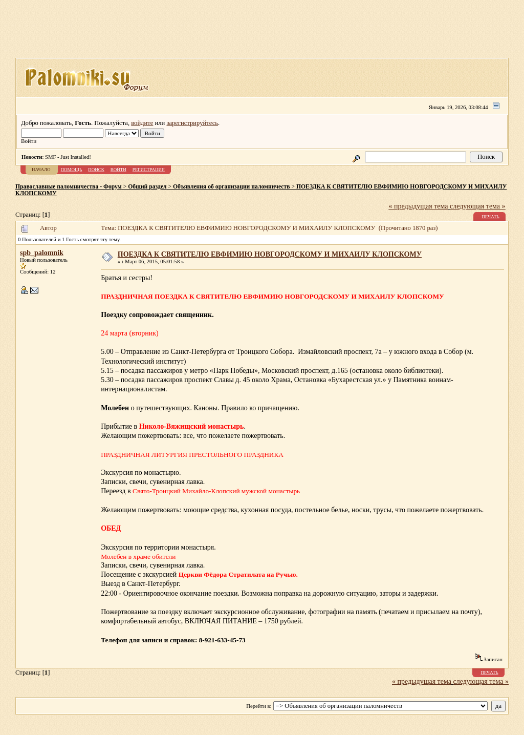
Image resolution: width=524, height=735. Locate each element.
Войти (118, 169)
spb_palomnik (41, 253)
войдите (142, 123)
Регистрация (149, 169)
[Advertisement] (262, 32)
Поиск (96, 169)
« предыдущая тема (418, 206)
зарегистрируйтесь (192, 123)
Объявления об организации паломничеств (231, 186)
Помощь (71, 169)
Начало (41, 169)
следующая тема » (478, 206)
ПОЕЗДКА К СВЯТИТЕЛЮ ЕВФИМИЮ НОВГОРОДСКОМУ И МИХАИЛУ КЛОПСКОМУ (270, 254)
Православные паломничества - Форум (68, 186)
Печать (490, 216)
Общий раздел (147, 186)
